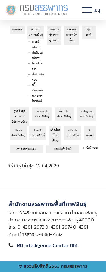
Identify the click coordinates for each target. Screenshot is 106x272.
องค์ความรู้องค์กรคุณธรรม (54, 35)
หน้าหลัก (17, 29)
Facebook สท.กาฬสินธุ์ (42, 114)
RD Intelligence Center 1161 (47, 245)
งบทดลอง (90, 133)
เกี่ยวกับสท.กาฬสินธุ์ (36, 32)
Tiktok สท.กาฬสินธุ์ (18, 133)
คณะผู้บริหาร (36, 44)
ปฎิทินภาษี (88, 32)
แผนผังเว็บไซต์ (62, 149)
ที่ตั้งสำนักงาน (37, 88)
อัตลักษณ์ (92, 147)
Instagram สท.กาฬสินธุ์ (86, 114)
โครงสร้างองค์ (37, 66)
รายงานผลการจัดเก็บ (71, 35)
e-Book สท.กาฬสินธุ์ (72, 133)
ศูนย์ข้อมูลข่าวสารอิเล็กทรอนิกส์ (19, 116)
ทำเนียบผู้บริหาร (37, 55)
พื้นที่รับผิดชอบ (38, 77)
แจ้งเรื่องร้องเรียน (55, 135)
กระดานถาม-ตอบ (26, 149)
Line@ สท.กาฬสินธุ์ (38, 133)
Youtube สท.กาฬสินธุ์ (64, 114)
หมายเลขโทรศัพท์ (37, 99)
